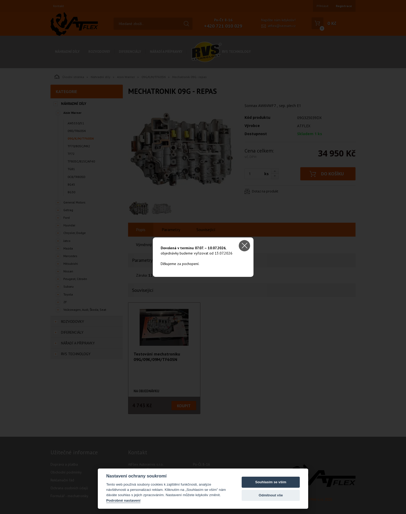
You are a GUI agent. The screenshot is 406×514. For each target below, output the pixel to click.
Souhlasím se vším (270, 482)
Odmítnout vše (271, 495)
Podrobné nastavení (123, 500)
